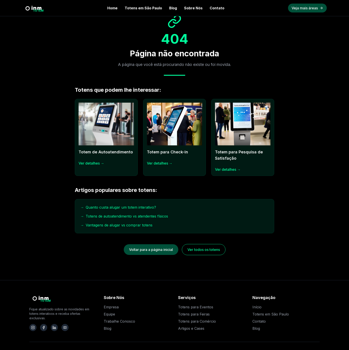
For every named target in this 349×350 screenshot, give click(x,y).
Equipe (109, 314)
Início (257, 307)
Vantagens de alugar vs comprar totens (116, 225)
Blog (173, 8)
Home (112, 8)
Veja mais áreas (307, 8)
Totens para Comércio (197, 321)
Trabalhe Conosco (119, 321)
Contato (217, 8)
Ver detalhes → (91, 163)
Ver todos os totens (203, 249)
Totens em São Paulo (143, 8)
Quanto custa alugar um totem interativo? (118, 207)
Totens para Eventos (195, 307)
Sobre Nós (193, 8)
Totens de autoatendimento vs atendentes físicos (124, 216)
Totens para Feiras (194, 314)
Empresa (111, 307)
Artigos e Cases (191, 328)
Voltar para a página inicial (151, 249)
